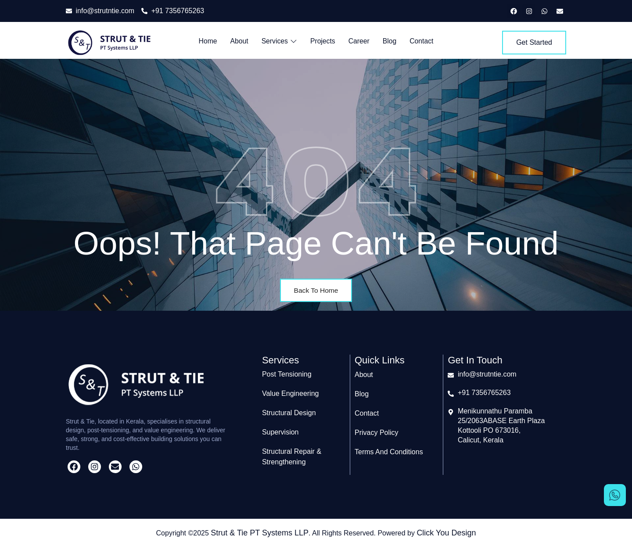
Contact (422, 41)
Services (279, 41)
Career (359, 41)
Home (207, 41)
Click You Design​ (446, 532)
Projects (323, 41)
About (238, 41)
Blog (390, 41)
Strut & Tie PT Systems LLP (260, 532)
